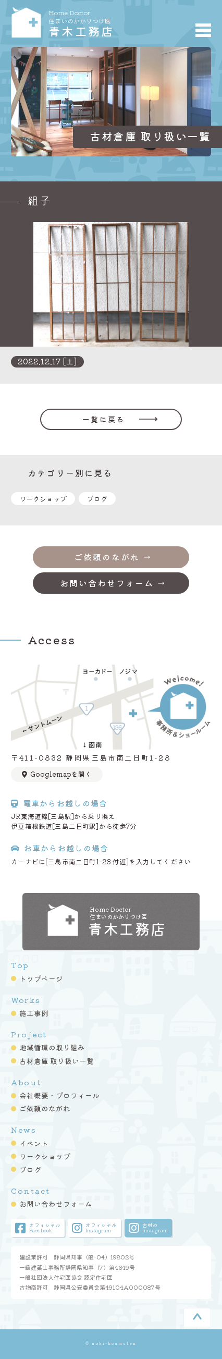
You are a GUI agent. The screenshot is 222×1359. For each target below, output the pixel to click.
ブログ (97, 499)
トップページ (41, 978)
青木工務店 (96, 22)
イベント (33, 1143)
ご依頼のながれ (44, 1108)
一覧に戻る (103, 419)
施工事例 (33, 1013)
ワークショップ (43, 499)
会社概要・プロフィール (59, 1095)
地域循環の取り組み (52, 1047)
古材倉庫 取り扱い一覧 (56, 1061)
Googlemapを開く (57, 774)
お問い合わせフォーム (55, 1203)
